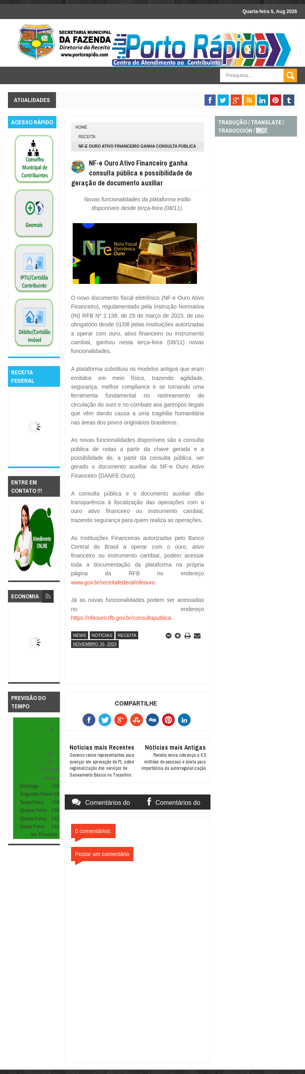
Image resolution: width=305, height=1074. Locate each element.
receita (87, 137)
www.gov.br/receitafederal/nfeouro (113, 582)
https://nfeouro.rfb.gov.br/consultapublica (121, 618)
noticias (102, 635)
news (79, 635)
